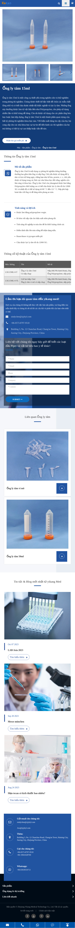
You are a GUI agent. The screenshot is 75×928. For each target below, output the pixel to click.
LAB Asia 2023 (15, 650)
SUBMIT (17, 399)
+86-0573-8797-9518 (25, 852)
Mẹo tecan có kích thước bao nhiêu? (26, 793)
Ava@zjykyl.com (23, 828)
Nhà (18, 148)
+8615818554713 (24, 870)
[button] (71, 72)
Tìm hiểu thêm (18, 657)
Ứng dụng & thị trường (13, 891)
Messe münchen (16, 721)
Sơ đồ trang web (26, 911)
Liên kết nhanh (9, 897)
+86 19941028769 (24, 855)
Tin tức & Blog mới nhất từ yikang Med (37, 581)
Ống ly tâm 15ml (49, 148)
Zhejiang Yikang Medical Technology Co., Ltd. (36, 907)
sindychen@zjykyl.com (26, 822)
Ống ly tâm (36, 148)
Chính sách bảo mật (47, 911)
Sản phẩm (26, 148)
